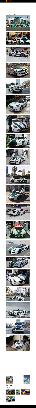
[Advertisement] (18, 7)
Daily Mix (28, 384)
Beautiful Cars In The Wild (28, 395)
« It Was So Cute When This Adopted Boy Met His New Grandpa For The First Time (9, 385)
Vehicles (12, 14)
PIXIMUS (8, 0)
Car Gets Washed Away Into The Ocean (8, 395)
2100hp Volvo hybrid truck (18, 395)
